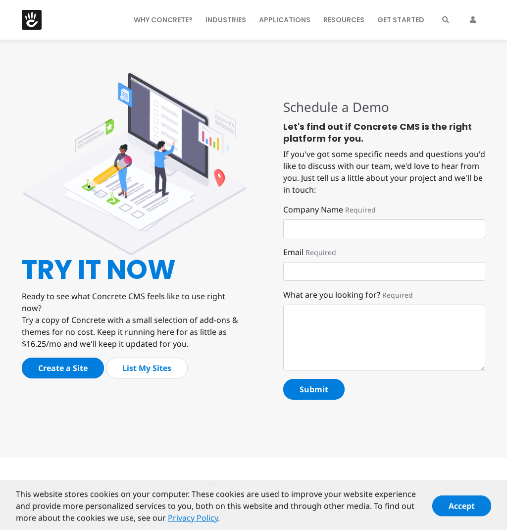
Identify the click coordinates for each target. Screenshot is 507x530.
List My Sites (146, 368)
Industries (225, 20)
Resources (343, 20)
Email (293, 252)
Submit (314, 389)
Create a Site (63, 368)
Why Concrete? (163, 20)
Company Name (313, 209)
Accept (462, 509)
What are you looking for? (331, 294)
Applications (284, 20)
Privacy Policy (193, 521)
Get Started (400, 20)
